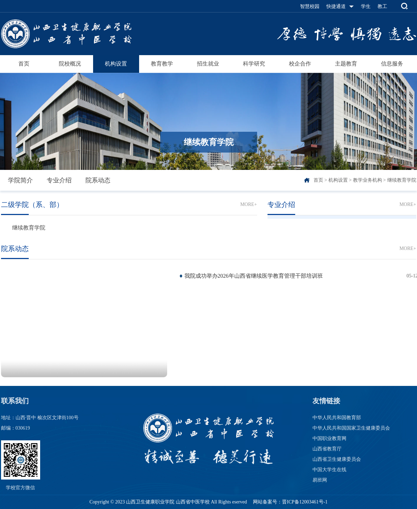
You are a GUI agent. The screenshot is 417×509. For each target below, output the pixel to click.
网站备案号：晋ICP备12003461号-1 (290, 501)
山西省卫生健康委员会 (336, 459)
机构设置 (116, 64)
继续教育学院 (401, 180)
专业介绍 (59, 180)
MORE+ (248, 204)
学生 (366, 6)
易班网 (319, 480)
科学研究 (254, 64)
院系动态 (97, 180)
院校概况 (70, 64)
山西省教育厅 (327, 448)
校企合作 (300, 64)
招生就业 (208, 64)
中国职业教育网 (329, 438)
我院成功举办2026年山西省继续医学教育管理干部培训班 (253, 276)
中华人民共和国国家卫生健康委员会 (351, 428)
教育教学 (162, 64)
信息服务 (392, 64)
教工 (382, 6)
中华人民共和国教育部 (336, 417)
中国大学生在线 (329, 469)
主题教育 (346, 64)
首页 (23, 64)
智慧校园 (309, 6)
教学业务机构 (367, 180)
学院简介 (20, 180)
